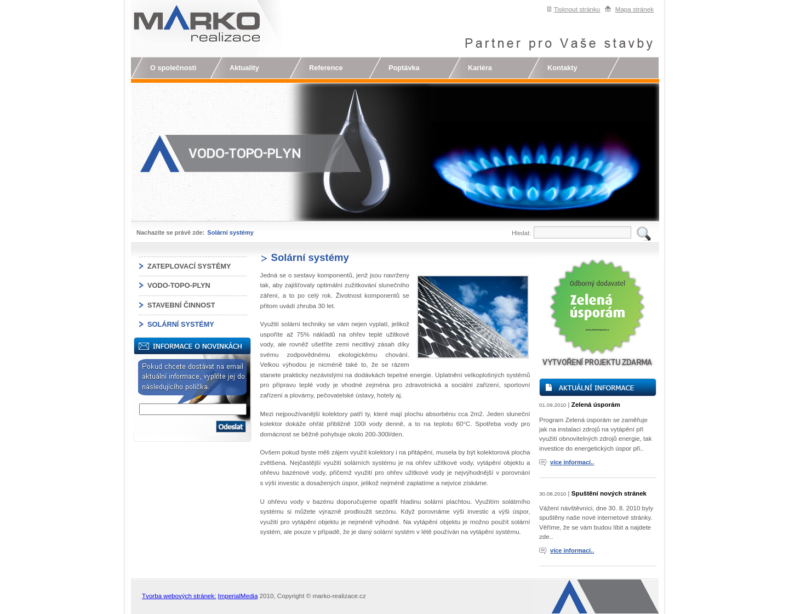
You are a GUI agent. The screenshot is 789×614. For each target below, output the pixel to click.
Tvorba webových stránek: (179, 595)
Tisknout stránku (577, 9)
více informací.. (572, 462)
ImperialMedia (238, 595)
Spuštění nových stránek (609, 493)
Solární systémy (230, 232)
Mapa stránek (634, 9)
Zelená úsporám (595, 404)
